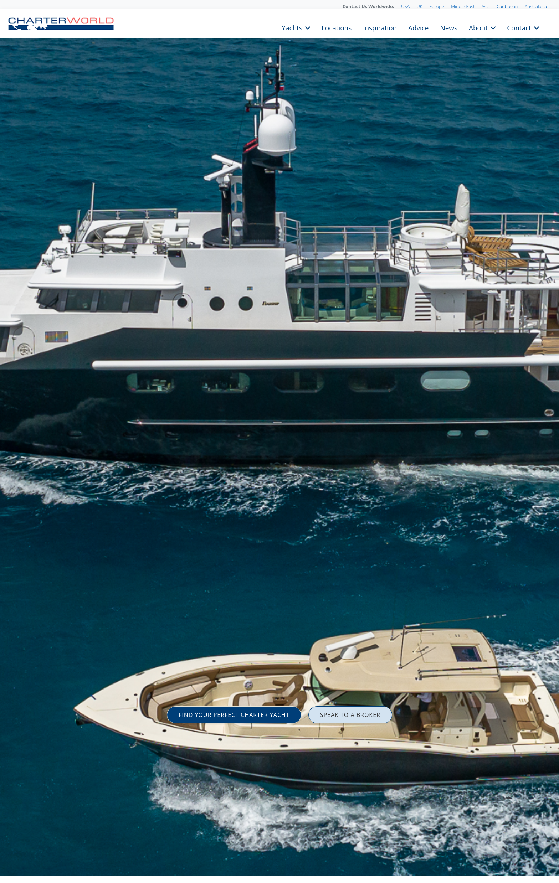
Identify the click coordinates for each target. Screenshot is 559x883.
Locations (337, 27)
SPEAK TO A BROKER (350, 715)
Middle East (463, 6)
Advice (418, 27)
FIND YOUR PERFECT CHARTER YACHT (234, 715)
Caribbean (507, 6)
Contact (519, 27)
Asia (486, 6)
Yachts (292, 27)
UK (419, 6)
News (448, 27)
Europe (436, 6)
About (478, 27)
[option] (279, 441)
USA (405, 6)
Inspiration (380, 27)
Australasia (536, 6)
